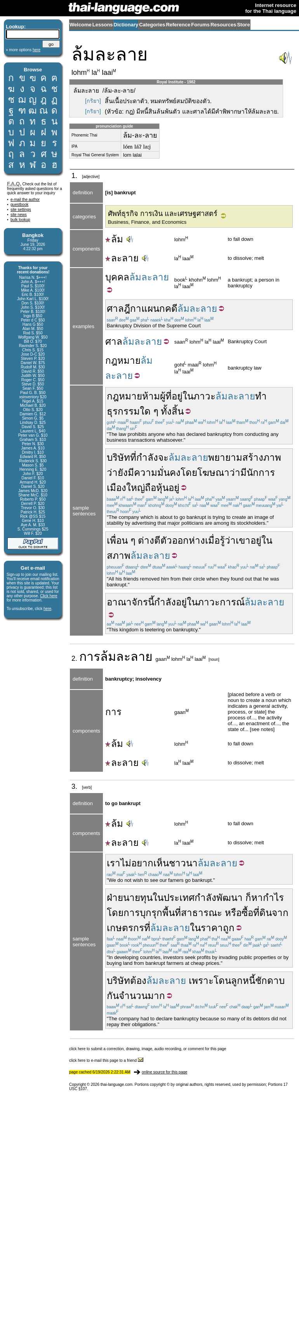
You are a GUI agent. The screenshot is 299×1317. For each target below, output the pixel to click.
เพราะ (201, 980)
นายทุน (138, 897)
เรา (113, 863)
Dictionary (126, 25)
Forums (200, 25)
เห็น (161, 863)
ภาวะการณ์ (221, 602)
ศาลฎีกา (124, 308)
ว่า (112, 472)
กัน (113, 995)
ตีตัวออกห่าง (179, 540)
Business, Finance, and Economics (147, 222)
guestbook (19, 204)
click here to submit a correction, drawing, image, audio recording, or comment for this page (147, 1049)
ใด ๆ (149, 411)
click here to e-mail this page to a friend (106, 1060)
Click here (48, 596)
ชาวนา (183, 863)
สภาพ (118, 555)
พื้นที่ (171, 912)
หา (257, 897)
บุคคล (117, 277)
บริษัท (118, 457)
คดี (171, 308)
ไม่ (125, 863)
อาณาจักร (127, 602)
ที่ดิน (262, 912)
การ (89, 657)
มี (243, 472)
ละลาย (122, 258)
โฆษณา (213, 472)
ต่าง (146, 540)
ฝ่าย (115, 897)
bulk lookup (20, 220)
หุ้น (162, 487)
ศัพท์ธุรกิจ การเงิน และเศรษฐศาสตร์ (162, 214)
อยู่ (177, 396)
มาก (156, 995)
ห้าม (151, 396)
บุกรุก (151, 912)
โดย (189, 472)
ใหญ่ (135, 487)
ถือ (150, 487)
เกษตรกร (125, 928)
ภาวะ (204, 396)
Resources (223, 25)
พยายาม (225, 457)
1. (75, 176)
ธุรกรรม (123, 411)
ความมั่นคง (157, 472)
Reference (178, 25)
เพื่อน (117, 540)
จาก (280, 912)
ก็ (248, 897)
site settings (20, 209)
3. (75, 786)
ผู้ (162, 396)
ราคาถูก (218, 928)
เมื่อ (212, 540)
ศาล (113, 341)
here (47, 609)
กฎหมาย (123, 360)
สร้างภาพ (261, 457)
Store (243, 25)
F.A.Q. (14, 184)
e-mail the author (25, 199)
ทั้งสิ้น (172, 411)
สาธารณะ (201, 912)
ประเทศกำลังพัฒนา (203, 897)
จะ (163, 457)
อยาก (142, 863)
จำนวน (133, 995)
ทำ (261, 396)
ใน (188, 396)
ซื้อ (247, 912)
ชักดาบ (270, 980)
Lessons (102, 25)
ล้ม (114, 239)
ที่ (168, 396)
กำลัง (147, 457)
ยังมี (126, 472)
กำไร (273, 897)
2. (75, 658)
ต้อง (138, 980)
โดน (222, 980)
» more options (23, 50)
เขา (243, 540)
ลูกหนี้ (243, 980)
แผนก (153, 308)
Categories (152, 25)
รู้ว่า (228, 540)
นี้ (151, 602)
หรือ (233, 912)
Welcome (81, 25)
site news (18, 215)
